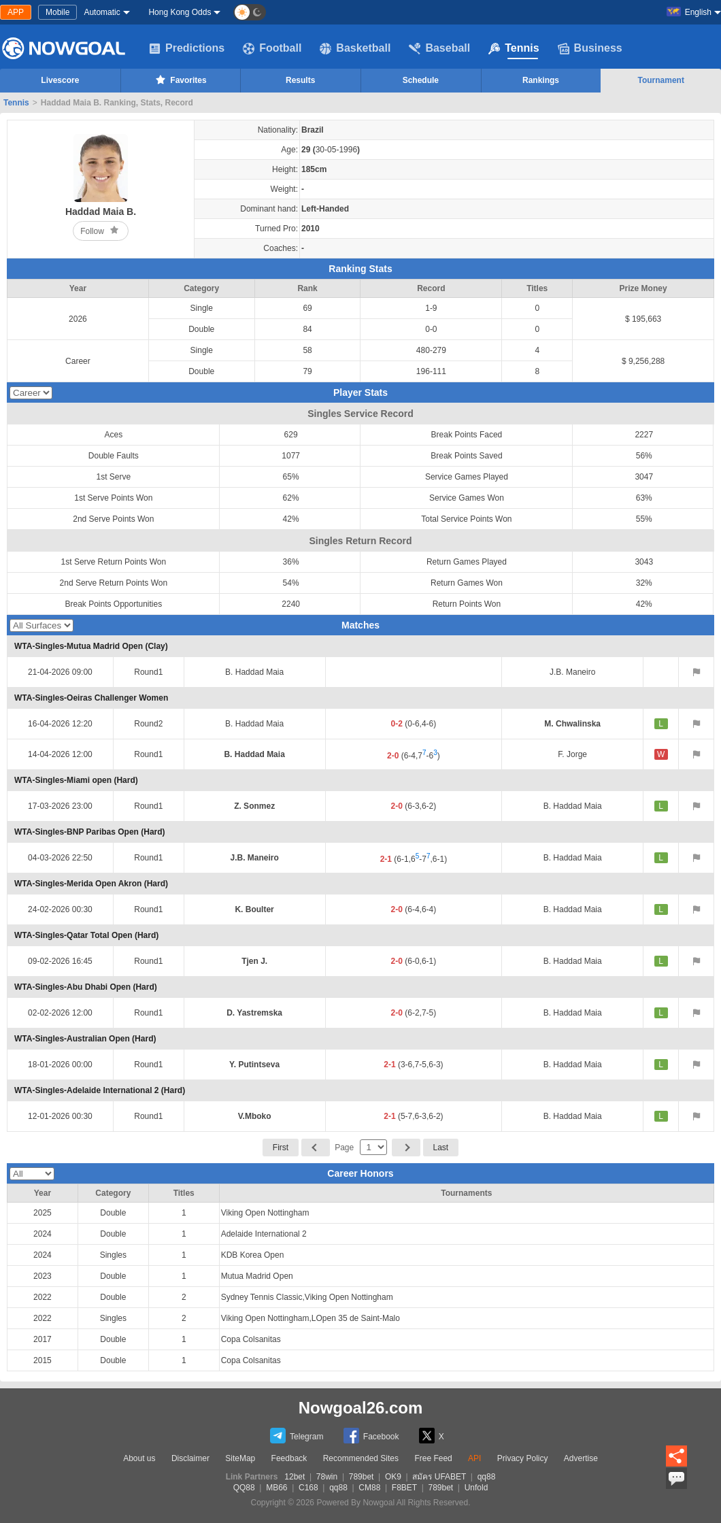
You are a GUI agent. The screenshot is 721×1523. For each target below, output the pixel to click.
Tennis (513, 48)
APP (15, 12)
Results (300, 80)
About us (139, 1458)
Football (272, 48)
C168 (308, 1487)
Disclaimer (190, 1458)
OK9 (393, 1477)
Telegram (296, 1435)
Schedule (421, 80)
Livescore (60, 80)
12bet (294, 1477)
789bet (361, 1477)
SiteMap (240, 1458)
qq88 (486, 1477)
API (474, 1458)
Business (590, 48)
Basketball (355, 48)
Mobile (57, 12)
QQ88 (244, 1487)
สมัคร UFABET (439, 1477)
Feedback (289, 1458)
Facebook (371, 1435)
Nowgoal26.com (361, 1408)
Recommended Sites (361, 1458)
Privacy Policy (522, 1458)
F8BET (404, 1487)
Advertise (581, 1458)
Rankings (540, 80)
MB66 (276, 1487)
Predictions (186, 48)
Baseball (439, 48)
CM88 (369, 1487)
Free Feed (433, 1458)
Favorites (180, 79)
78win (326, 1477)
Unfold (476, 1487)
